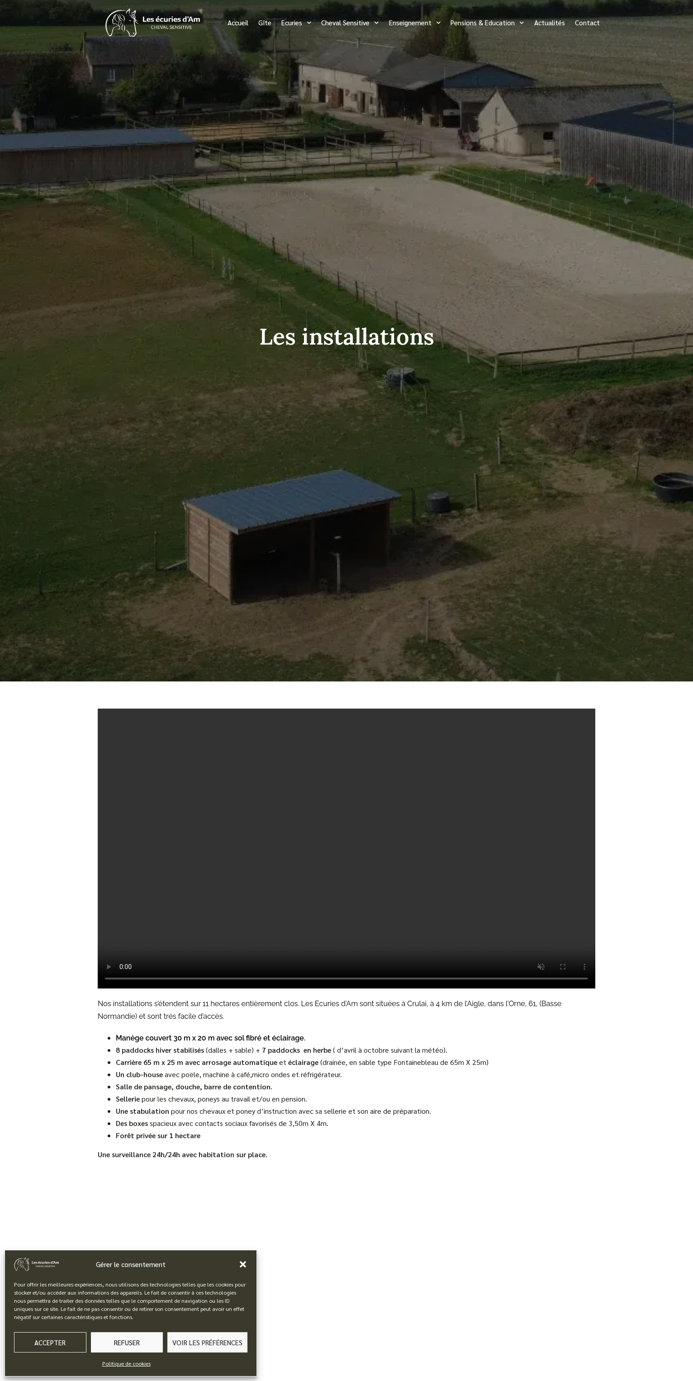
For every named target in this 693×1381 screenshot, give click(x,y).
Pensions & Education (487, 23)
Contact (587, 22)
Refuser (127, 1342)
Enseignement (415, 23)
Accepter (50, 1342)
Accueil (238, 22)
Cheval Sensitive (350, 23)
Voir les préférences (207, 1342)
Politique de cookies (126, 1363)
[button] (242, 1264)
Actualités (549, 22)
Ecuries (296, 23)
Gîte (264, 22)
